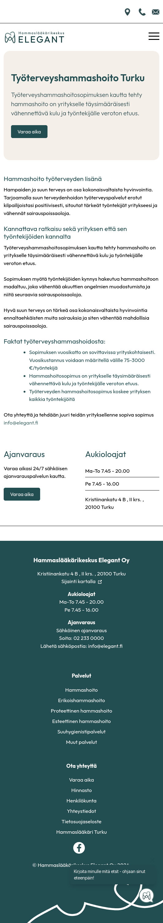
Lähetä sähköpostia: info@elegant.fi (81, 646)
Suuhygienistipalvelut (81, 731)
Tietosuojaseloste (82, 821)
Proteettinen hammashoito (81, 710)
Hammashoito (81, 689)
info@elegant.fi (21, 422)
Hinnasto (81, 790)
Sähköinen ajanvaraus (81, 630)
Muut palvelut (81, 742)
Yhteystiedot (81, 811)
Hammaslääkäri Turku (81, 832)
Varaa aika (29, 132)
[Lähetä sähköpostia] (155, 11)
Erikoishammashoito (81, 700)
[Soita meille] (142, 11)
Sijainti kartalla (81, 581)
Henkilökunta (81, 800)
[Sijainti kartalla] (127, 11)
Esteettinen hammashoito (81, 721)
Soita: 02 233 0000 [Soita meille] (81, 638)
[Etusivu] (34, 37)
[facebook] (79, 848)
